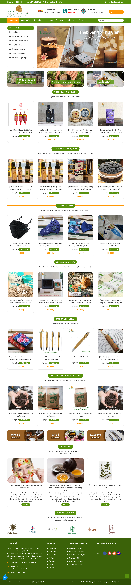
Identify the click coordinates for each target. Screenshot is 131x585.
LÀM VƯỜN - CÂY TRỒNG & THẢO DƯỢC (65, 376)
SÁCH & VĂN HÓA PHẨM (65, 319)
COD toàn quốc (49, 10)
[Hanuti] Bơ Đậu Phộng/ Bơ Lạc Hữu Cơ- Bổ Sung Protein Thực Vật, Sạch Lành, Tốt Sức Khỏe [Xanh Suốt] (20, 131)
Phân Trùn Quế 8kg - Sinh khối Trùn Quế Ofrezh (21, 415)
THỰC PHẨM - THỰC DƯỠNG (65, 92)
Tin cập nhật (65, 447)
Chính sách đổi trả (75, 558)
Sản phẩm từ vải (17, 45)
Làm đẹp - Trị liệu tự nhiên (20, 40)
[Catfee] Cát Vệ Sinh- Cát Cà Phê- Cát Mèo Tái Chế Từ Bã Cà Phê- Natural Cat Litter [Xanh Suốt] (110, 301)
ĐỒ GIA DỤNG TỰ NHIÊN (65, 262)
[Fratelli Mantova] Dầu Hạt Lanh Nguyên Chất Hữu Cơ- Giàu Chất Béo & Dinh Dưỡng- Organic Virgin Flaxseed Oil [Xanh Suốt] (80, 188)
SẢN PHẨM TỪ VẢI (65, 206)
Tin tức (49, 20)
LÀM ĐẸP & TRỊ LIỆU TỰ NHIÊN (65, 149)
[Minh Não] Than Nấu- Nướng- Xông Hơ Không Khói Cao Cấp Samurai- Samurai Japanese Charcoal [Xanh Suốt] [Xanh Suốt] (110, 188)
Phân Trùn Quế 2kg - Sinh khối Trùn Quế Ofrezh (80, 415)
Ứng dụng (60, 20)
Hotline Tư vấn (73, 9)
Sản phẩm (37, 20)
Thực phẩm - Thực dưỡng (20, 36)
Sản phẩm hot (16, 32)
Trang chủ (13, 20)
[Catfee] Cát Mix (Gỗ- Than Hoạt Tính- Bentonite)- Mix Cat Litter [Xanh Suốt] (50, 301)
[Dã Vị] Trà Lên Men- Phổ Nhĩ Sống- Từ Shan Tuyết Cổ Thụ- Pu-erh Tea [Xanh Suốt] (110, 131)
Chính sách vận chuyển (77, 555)
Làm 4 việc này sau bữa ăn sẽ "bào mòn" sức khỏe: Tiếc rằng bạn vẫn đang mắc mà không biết (105, 487)
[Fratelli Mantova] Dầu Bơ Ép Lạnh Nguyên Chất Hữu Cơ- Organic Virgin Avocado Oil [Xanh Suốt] (50, 188)
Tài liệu (71, 20)
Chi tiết (25, 504)
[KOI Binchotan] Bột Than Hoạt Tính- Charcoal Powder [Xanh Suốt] (21, 188)
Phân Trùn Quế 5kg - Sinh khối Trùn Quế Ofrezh (50, 415)
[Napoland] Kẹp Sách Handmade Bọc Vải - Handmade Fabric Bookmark (21, 358)
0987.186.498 (73, 12)
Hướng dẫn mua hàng (76, 551)
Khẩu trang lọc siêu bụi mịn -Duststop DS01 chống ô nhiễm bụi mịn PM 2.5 (110, 244)
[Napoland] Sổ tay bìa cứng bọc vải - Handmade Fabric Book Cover (50, 358)
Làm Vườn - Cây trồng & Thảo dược (22, 58)
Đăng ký (121, 2)
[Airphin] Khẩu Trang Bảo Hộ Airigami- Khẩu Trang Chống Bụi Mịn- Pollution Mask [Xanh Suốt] (51, 244)
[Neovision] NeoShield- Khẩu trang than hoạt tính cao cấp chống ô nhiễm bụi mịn (80, 244)
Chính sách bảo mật (76, 561)
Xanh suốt (25, 20)
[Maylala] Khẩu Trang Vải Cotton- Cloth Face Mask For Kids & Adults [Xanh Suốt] (21, 244)
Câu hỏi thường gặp (75, 564)
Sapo (45, 582)
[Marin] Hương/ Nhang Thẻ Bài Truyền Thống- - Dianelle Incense (20, 301)
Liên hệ (80, 20)
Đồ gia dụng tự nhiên (18, 49)
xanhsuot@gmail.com (17, 573)
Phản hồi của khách (65, 513)
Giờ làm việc (91, 10)
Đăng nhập (109, 2)
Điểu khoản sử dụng (76, 548)
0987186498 (18, 2)
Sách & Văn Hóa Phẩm (19, 53)
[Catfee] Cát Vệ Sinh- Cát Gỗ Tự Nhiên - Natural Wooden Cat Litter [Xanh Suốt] (80, 301)
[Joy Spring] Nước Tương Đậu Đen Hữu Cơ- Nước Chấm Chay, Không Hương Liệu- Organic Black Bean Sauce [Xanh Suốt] (80, 131)
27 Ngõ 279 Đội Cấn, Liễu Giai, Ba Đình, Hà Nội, (47, 2)
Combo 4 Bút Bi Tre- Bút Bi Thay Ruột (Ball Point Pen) (80, 358)
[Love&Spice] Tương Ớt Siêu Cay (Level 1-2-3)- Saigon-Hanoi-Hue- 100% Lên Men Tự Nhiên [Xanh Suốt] (50, 131)
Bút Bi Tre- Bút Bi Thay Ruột (110, 357)
